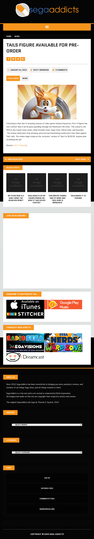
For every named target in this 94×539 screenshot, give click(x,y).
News (25, 78)
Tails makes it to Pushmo (78, 196)
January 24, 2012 (18, 70)
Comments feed (47, 498)
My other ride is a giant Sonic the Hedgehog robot (16, 197)
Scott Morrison (41, 70)
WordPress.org (47, 509)
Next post (82, 159)
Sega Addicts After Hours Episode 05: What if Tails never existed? (36, 199)
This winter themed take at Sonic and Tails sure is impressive (57, 199)
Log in (47, 478)
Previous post (14, 159)
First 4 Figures (20, 145)
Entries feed (47, 488)
